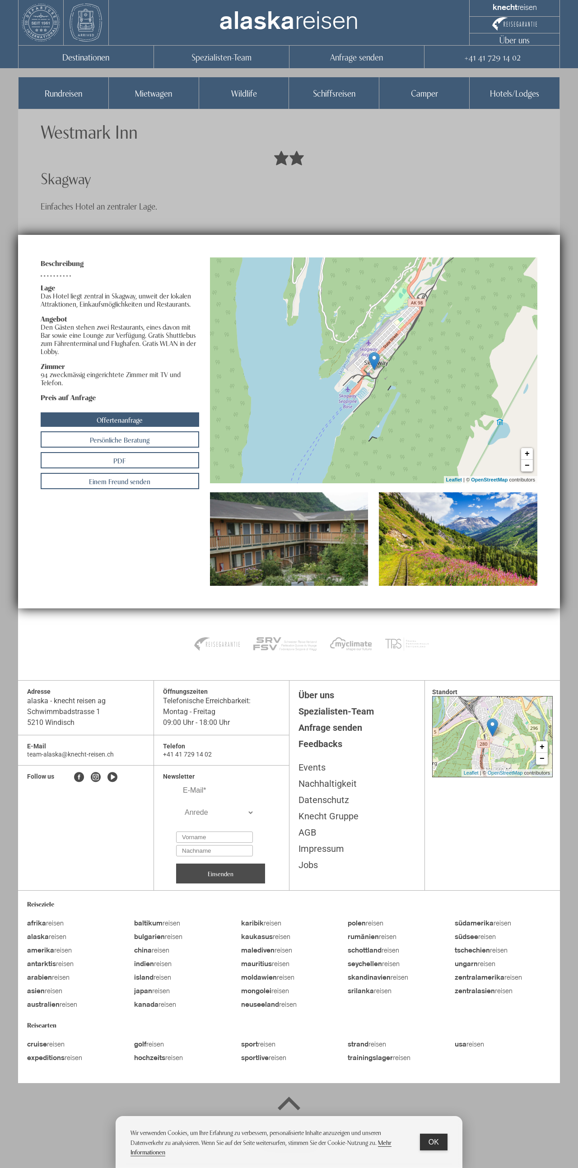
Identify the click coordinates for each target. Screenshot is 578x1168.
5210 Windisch (51, 722)
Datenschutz (323, 799)
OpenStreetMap (489, 479)
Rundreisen (63, 93)
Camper (424, 93)
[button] (289, 538)
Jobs (308, 865)
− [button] (527, 465)
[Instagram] (96, 777)
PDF (119, 460)
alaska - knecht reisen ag (66, 700)
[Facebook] (79, 777)
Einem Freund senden (119, 481)
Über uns (514, 39)
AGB (307, 832)
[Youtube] (112, 777)
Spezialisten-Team (221, 57)
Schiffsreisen (334, 93)
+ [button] (527, 454)
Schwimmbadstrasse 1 (64, 711)
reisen (288, 22)
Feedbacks (320, 743)
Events (312, 767)
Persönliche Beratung (119, 439)
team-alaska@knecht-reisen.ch (70, 754)
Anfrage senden (356, 57)
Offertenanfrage (120, 420)
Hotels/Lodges (514, 93)
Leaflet (454, 479)
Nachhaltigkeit (327, 783)
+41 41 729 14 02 (492, 57)
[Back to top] (289, 1105)
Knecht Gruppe (328, 816)
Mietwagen (153, 93)
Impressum (321, 848)
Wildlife (244, 93)
